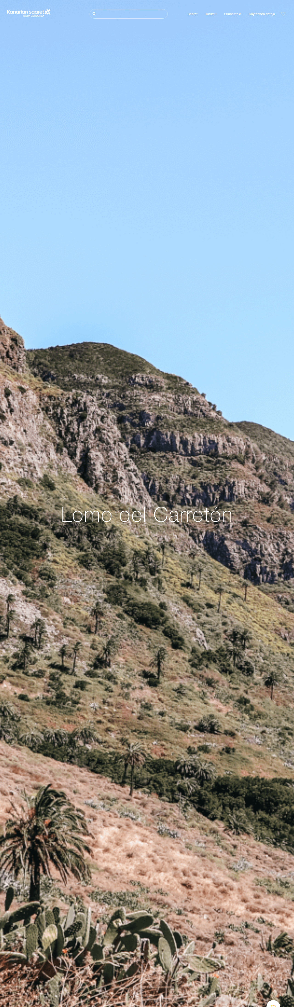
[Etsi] (129, 14)
